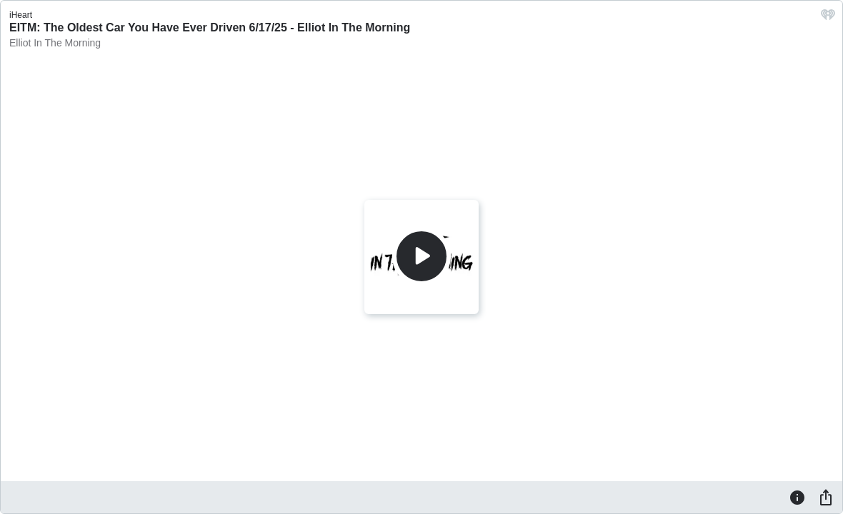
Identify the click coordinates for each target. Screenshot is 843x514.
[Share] (826, 497)
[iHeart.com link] (828, 18)
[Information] (797, 497)
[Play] (421, 256)
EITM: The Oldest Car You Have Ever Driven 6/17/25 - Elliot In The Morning (209, 27)
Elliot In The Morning (55, 43)
